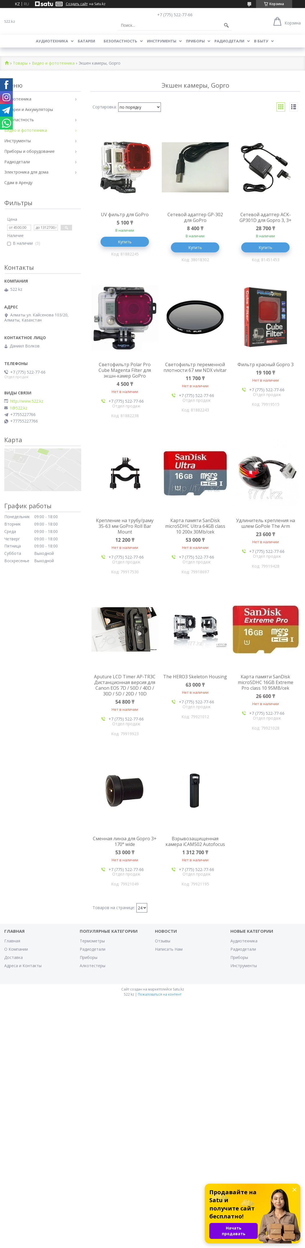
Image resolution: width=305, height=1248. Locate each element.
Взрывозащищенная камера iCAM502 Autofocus (195, 841)
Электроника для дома (26, 172)
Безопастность (120, 41)
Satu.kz (178, 989)
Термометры (92, 941)
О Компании (16, 949)
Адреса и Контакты (23, 965)
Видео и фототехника (53, 63)
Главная (12, 941)
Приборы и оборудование (29, 151)
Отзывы (162, 941)
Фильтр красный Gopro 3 (266, 364)
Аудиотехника (52, 41)
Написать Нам (169, 949)
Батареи (86, 41)
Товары (20, 63)
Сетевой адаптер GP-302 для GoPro (195, 217)
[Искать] (226, 25)
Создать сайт (77, 4)
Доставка (13, 957)
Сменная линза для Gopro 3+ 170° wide (125, 841)
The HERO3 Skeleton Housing (195, 676)
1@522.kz (18, 408)
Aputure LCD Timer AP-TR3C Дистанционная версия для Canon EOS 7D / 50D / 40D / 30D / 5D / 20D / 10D (124, 685)
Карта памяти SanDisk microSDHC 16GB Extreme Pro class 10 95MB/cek (265, 682)
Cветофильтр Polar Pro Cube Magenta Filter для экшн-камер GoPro (125, 370)
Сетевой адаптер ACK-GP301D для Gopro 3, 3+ (266, 217)
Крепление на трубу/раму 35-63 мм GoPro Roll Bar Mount (124, 526)
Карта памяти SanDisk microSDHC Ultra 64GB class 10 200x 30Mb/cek (195, 526)
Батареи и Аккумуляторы (28, 109)
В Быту (261, 41)
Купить (125, 241)
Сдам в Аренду (18, 182)
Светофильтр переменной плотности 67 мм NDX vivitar (195, 367)
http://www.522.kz (26, 401)
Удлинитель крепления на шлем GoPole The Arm (265, 523)
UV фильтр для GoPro (125, 214)
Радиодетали (229, 41)
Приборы (195, 41)
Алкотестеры (92, 965)
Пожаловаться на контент (159, 994)
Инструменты (161, 41)
